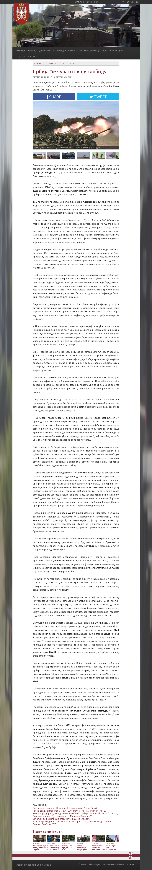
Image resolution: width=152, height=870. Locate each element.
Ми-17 (85, 810)
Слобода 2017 (49, 824)
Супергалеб (74, 810)
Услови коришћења (113, 864)
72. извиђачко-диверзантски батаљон (53, 821)
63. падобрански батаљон (103, 813)
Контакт (131, 864)
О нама (82, 864)
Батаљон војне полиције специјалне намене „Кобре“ (61, 818)
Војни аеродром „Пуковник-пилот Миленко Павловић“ (62, 816)
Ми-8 (102, 810)
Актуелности (68, 63)
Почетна (37, 63)
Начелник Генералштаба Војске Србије (77, 808)
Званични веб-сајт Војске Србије (34, 864)
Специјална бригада (43, 808)
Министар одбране (43, 813)
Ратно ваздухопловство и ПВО (49, 810)
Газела (36, 824)
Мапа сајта (94, 864)
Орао (78, 821)
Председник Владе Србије (97, 821)
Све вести (52, 63)
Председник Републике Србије (71, 813)
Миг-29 (94, 810)
